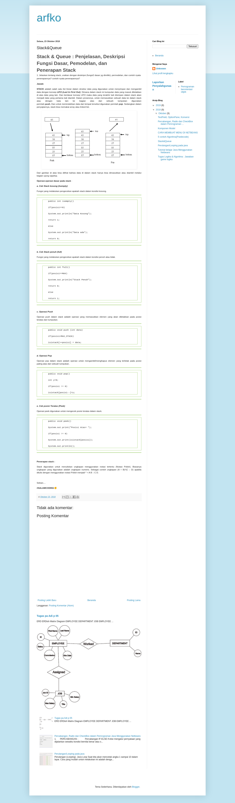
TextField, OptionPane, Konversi (173, 117)
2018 (158, 109)
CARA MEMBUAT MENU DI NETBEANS (178, 132)
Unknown (161, 68)
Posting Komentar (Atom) (61, 605)
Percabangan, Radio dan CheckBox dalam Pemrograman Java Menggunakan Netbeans (98, 736)
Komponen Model (166, 128)
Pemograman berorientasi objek (187, 89)
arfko (49, 18)
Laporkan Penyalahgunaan (161, 86)
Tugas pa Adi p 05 (48, 615)
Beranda (91, 600)
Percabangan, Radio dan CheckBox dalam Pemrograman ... (175, 122)
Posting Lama (133, 600)
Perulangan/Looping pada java (69, 754)
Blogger (136, 787)
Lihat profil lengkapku (162, 73)
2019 (158, 105)
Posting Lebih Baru (47, 600)
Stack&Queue (164, 141)
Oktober (162, 113)
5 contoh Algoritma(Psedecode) (173, 137)
